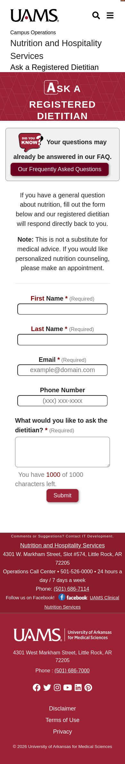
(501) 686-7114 (71, 589)
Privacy (62, 731)
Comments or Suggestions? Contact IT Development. (62, 536)
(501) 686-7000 (71, 670)
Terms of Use (62, 720)
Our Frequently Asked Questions (59, 169)
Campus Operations (33, 32)
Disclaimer (62, 708)
